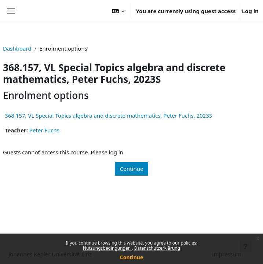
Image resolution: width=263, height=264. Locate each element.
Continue (131, 257)
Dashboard (17, 48)
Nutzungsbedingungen (107, 248)
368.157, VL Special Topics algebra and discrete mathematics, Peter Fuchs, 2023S (108, 115)
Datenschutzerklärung (157, 248)
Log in (250, 11)
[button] (118, 11)
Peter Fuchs (44, 130)
